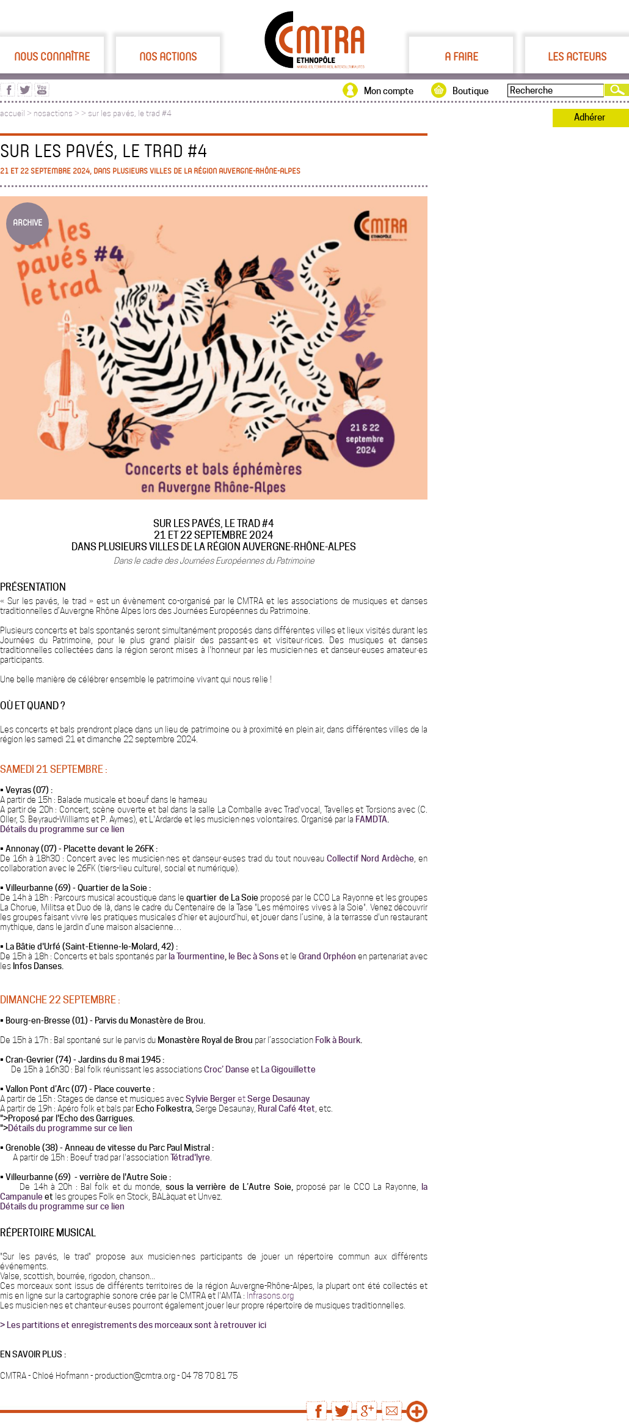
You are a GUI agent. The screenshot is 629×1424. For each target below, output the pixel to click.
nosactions (53, 113)
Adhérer (589, 117)
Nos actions (168, 56)
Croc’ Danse (226, 1069)
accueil (12, 113)
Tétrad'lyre (190, 1157)
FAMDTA (371, 819)
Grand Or (315, 956)
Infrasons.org (269, 1295)
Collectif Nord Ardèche (370, 858)
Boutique (471, 91)
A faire (461, 56)
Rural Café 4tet (286, 1108)
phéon (344, 956)
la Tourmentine (197, 956)
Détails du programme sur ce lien (62, 829)
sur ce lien (113, 1128)
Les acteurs (577, 56)
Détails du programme (50, 1128)
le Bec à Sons (252, 956)
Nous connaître (52, 56)
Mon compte (388, 91)
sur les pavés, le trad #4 (130, 113)
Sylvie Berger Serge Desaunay (247, 1099)
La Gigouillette (288, 1069)
